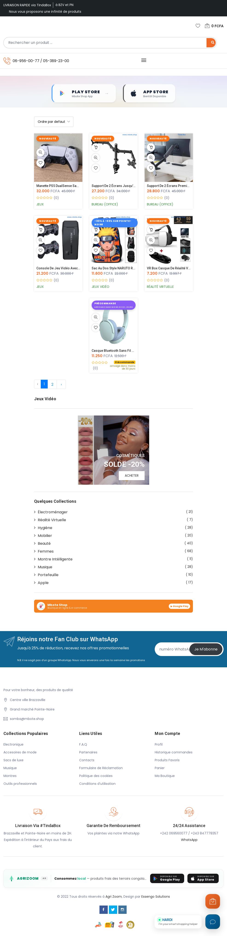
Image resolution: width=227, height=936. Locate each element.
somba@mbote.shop (27, 719)
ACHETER (132, 475)
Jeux (40, 204)
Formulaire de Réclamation (101, 768)
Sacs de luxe (13, 760)
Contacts (86, 760)
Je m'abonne (206, 649)
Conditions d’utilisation (97, 784)
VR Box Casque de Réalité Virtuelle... (174, 268)
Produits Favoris (167, 760)
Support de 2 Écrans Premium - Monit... (176, 186)
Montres (10, 776)
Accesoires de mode (20, 752)
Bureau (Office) (105, 204)
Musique (10, 768)
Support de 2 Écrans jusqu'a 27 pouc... (121, 186)
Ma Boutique (165, 776)
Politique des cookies (96, 776)
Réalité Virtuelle (160, 287)
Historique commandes (173, 752)
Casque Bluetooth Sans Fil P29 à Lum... (121, 351)
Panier (160, 768)
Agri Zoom (113, 896)
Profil (159, 745)
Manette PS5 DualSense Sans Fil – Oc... (65, 186)
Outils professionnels (20, 784)
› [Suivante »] (61, 385)
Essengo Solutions (155, 896)
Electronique (13, 745)
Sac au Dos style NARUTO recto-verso (121, 268)
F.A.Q (83, 745)
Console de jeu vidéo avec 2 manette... (66, 268)
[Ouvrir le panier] (212, 901)
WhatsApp (189, 840)
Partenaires (88, 752)
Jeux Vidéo (100, 287)
